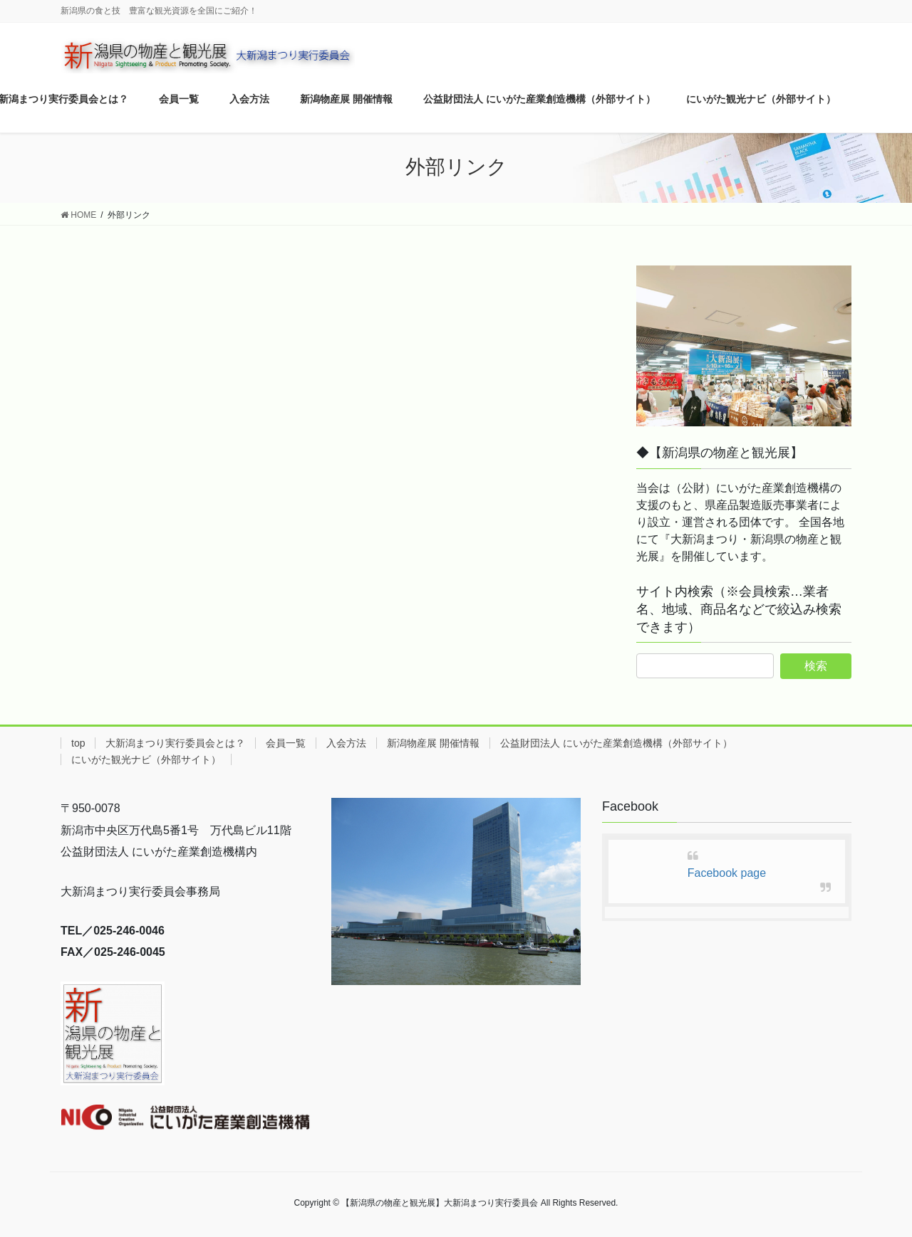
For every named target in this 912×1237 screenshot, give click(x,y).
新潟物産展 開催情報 (433, 743)
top (78, 743)
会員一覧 (286, 743)
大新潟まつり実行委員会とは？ (175, 743)
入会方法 (346, 743)
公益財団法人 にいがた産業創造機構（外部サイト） (616, 743)
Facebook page (727, 873)
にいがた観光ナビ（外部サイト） (146, 759)
